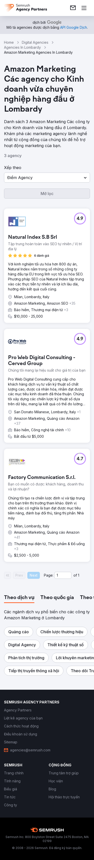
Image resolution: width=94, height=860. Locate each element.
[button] (47, 178)
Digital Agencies (35, 42)
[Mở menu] (84, 8)
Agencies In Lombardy (22, 47)
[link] (73, 8)
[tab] (19, 598)
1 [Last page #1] (78, 575)
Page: (48, 575)
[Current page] (63, 575)
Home (9, 42)
